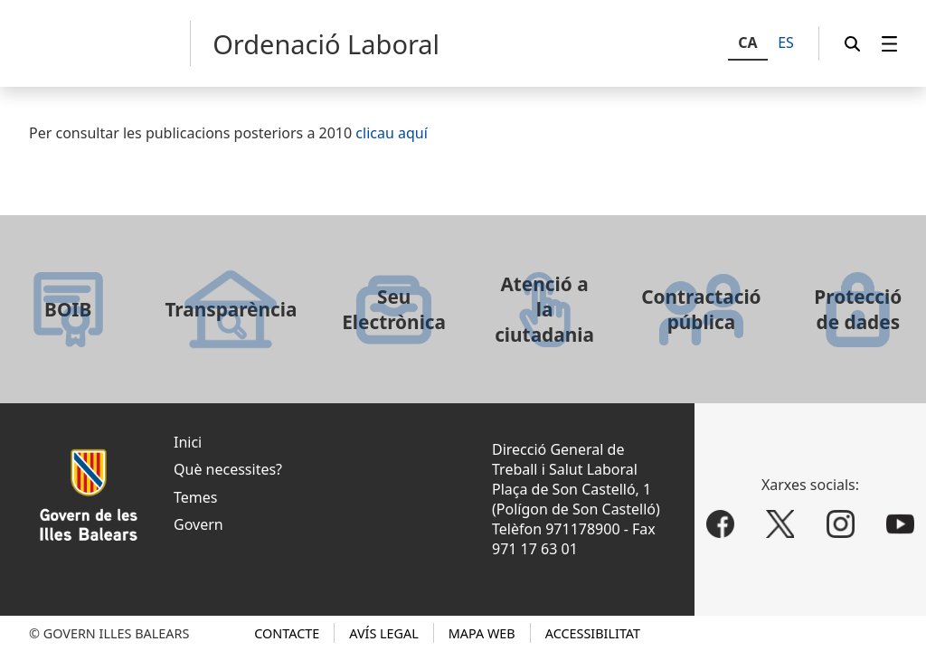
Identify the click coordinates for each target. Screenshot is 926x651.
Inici (188, 442)
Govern (198, 524)
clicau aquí (391, 133)
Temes (195, 497)
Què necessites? (228, 469)
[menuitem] (890, 44)
